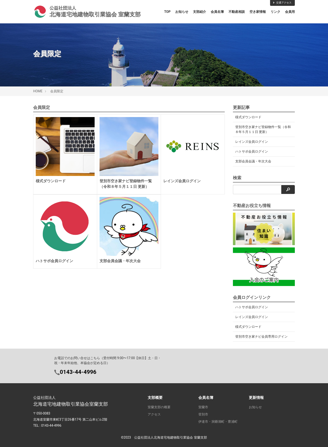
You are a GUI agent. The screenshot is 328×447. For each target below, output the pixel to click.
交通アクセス (282, 2)
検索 (237, 177)
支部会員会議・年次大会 (253, 161)
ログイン (255, 414)
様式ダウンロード (248, 117)
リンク (275, 12)
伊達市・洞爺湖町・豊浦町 (218, 421)
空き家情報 (258, 12)
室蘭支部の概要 (159, 407)
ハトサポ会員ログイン (251, 151)
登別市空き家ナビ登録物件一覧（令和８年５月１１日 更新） (261, 129)
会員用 (290, 12)
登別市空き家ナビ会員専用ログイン (261, 336)
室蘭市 (203, 407)
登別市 (203, 414)
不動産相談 (236, 12)
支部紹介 (199, 12)
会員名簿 (217, 12)
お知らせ (181, 12)
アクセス (154, 414)
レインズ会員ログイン (251, 141)
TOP (167, 12)
